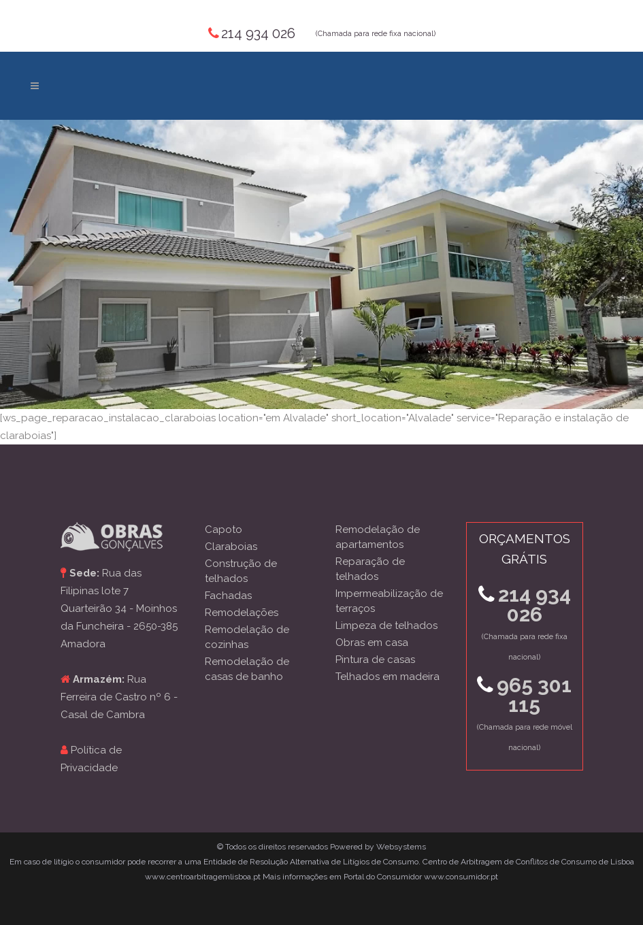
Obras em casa (371, 642)
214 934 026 (258, 33)
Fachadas (228, 595)
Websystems (401, 846)
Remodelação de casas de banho (247, 669)
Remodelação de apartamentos (377, 537)
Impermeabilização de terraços (389, 601)
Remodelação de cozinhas (247, 637)
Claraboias (231, 546)
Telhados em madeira (387, 676)
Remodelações (241, 612)
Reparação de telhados (370, 569)
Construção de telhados (241, 571)
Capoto (223, 529)
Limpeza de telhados (386, 625)
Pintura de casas (375, 659)
